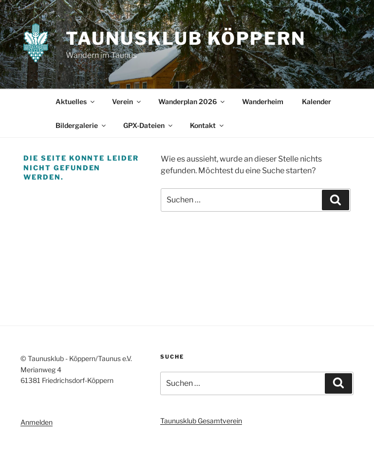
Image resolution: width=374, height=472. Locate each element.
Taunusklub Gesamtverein (201, 421)
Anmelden (36, 422)
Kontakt (207, 125)
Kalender (316, 101)
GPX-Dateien (148, 125)
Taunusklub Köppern (186, 38)
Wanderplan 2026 (192, 101)
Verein (127, 101)
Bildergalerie (81, 125)
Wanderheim (262, 101)
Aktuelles (76, 101)
